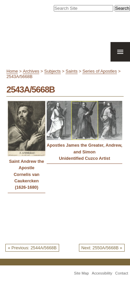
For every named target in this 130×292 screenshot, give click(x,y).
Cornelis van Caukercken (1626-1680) (27, 181)
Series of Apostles (99, 71)
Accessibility (102, 273)
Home (12, 71)
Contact (121, 273)
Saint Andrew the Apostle (26, 164)
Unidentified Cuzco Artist (84, 158)
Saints (72, 71)
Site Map (81, 273)
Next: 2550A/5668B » (101, 247)
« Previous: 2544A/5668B (32, 247)
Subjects (52, 71)
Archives (31, 71)
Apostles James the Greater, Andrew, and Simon (84, 148)
